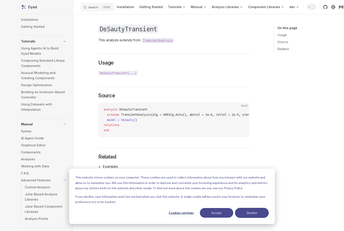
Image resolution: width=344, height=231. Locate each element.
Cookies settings (181, 213)
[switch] (311, 7)
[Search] (97, 7)
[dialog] (172, 196)
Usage (282, 35)
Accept (216, 213)
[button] (44, 41)
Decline (252, 213)
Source (283, 42)
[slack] (333, 7)
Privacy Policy (233, 188)
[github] (325, 7)
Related (283, 49)
